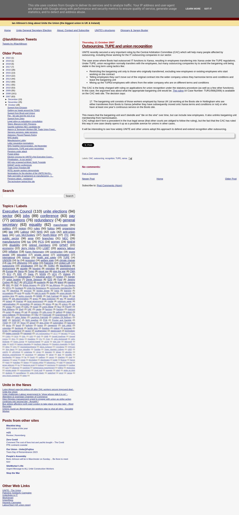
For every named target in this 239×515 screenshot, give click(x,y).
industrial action (43, 277)
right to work (40, 293)
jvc (19, 365)
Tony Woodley (24, 349)
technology (70, 331)
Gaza (30, 274)
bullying (29, 325)
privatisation (27, 265)
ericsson (28, 291)
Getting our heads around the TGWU (23, 110)
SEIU (7, 347)
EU (41, 265)
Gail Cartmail (52, 296)
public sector (10, 238)
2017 (8, 67)
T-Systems (59, 347)
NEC (65, 238)
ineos (56, 291)
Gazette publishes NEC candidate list (23, 127)
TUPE (118, 159)
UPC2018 (16, 352)
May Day (57, 341)
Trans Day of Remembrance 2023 (22, 452)
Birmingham (24, 315)
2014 (8, 75)
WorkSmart (7, 497)
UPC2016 (28, 282)
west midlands (9, 315)
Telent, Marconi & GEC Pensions (21, 124)
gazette (24, 268)
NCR (12, 344)
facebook (19, 328)
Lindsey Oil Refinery (62, 317)
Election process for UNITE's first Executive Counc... (30, 157)
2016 (8, 70)
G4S (38, 336)
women (55, 241)
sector (7, 216)
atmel (51, 355)
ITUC (48, 339)
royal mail (38, 370)
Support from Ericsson (17, 107)
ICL (73, 315)
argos (35, 299)
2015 (8, 72)
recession (30, 260)
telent (60, 282)
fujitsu (51, 228)
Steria (21, 271)
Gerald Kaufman (59, 336)
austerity (41, 282)
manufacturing (11, 241)
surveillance (21, 373)
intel (61, 362)
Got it (208, 8)
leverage (68, 328)
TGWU (51, 265)
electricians (44, 360)
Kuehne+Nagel (34, 341)
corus (15, 360)
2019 (8, 61)
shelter (52, 293)
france (72, 360)
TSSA (5, 323)
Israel (35, 307)
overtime (26, 368)
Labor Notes (20, 317)
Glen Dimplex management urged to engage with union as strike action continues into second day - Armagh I (36, 400)
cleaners (5, 360)
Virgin (38, 352)
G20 (31, 336)
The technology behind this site (21, 181)
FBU (36, 315)
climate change (67, 260)
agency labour (66, 248)
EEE (19, 274)
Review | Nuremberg (15, 435)
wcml (61, 373)
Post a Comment (90, 173)
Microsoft (68, 341)
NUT (16, 282)
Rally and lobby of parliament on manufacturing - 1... (30, 176)
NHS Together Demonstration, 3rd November (27, 146)
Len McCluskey (25, 235)
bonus (18, 357)
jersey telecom (8, 365)
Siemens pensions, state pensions (22, 132)
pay (72, 216)
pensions (17, 220)
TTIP (14, 323)
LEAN (46, 341)
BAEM (71, 241)
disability (14, 245)
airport (33, 323)
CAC (91, 159)
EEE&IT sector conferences (19, 165)
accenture (29, 355)
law (11, 231)
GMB (46, 336)
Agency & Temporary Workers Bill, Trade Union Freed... (31, 129)
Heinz (65, 296)
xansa (124, 159)
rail (25, 312)
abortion (68, 352)
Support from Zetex (15, 118)
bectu (8, 325)
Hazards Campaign (11, 502)
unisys (65, 304)
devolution (33, 360)
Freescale (47, 315)
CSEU (7, 336)
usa (73, 304)
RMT (73, 344)
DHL (24, 336)
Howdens (31, 339)
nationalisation (9, 304)
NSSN (42, 274)
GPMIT (63, 245)
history (26, 362)
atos (59, 355)
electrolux (14, 291)
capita (38, 309)
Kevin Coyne (18, 341)
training (71, 282)
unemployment (67, 268)
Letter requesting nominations (20, 143)
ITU (40, 339)
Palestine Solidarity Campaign (17, 492)
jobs (26, 216)
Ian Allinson (54, 285)
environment (8, 268)
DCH (16, 336)
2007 (8, 96)
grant (7, 362)
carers (51, 357)
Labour (25, 231)
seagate (49, 370)
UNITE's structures (105, 30)
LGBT (46, 248)
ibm (52, 282)
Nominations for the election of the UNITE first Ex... (29, 173)
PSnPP (68, 307)
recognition (110, 159)
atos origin (44, 323)
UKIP (70, 349)
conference (49, 216)
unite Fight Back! (37, 373)
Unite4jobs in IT (10, 495)
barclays (71, 323)
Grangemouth (61, 315)
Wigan (58, 352)
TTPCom (71, 347)
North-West (50, 235)
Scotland (19, 288)
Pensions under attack (17, 151)
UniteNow (28, 352)
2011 (8, 84)
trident (69, 312)
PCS (41, 241)
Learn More (193, 8)
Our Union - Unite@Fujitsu (20, 449)
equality (35, 225)
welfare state (47, 260)
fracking (60, 309)
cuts (52, 231)
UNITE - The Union (11, 490)
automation (58, 323)
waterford (51, 373)
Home (7, 30)
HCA (13, 339)
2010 (8, 87)
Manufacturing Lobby (16, 140)
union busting (14, 279)
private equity (11, 370)
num (7, 368)
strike (35, 263)
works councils (25, 296)
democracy (8, 277)
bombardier (7, 357)
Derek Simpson (34, 279)
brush (32, 357)
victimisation (63, 254)
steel (58, 370)
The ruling (178, 90)
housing (36, 268)
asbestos (41, 355)
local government (35, 301)
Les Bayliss (69, 285)
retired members (39, 245)
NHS (40, 231)
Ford (60, 279)
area (30, 238)
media (50, 301)
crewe (23, 360)
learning (68, 291)
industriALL (51, 362)
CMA (72, 271)
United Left (64, 263)
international (8, 257)
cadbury (42, 357)
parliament (16, 331)
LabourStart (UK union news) (16, 505)
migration (50, 268)
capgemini (52, 325)
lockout (41, 365)
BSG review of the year (17, 428)
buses (40, 325)
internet (69, 362)
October (12, 105)
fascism (48, 309)
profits (28, 293)
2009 (8, 90)
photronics (70, 368)
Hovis (21, 339)
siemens (37, 304)
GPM (43, 285)
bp (25, 357)
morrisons (51, 365)
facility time (32, 328)
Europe (9, 271)
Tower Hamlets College (54, 349)
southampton (41, 331)
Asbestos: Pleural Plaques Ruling (22, 135)
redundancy (43, 220)
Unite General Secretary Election (34, 30)
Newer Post (88, 178)
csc (4, 291)
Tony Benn (9, 349)
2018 (8, 64)
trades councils (13, 333)
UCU (54, 274)
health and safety (46, 257)
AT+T (55, 333)
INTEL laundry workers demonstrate (23, 170)
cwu (9, 263)
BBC (8, 285)
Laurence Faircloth (39, 317)
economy (8, 248)
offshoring (22, 263)
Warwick (48, 352)
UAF (29, 309)
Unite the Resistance (36, 288)
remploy (34, 312)
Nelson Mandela (24, 344)
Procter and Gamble (61, 320)
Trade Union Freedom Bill (18, 168)
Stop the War (13, 473)
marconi (71, 309)
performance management (44, 368)
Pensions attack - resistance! (20, 179)
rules (37, 228)
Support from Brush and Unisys (21, 113)
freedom (45, 328)
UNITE (5, 352)
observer (15, 368)
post (19, 293)
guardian (16, 362)
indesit (57, 328)
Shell (21, 309)
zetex (24, 375)
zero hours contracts (10, 375)
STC (15, 347)
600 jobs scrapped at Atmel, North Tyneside (26, 162)
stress (48, 304)
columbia (6, 328)
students (8, 373)
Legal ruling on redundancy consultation (24, 121)
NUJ (59, 307)
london (59, 277)
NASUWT (16, 320)
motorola (62, 365)
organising (68, 228)
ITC (66, 235)
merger (71, 277)
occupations (7, 293)
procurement (25, 370)
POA (45, 320)
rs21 (8, 432)
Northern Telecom (41, 344)
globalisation (24, 277)
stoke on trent (69, 370)
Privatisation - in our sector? (19, 159)
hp (18, 260)
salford (59, 312)
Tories (31, 271)
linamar (19, 301)
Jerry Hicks (28, 248)
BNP (16, 285)
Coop (18, 307)
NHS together (31, 320)
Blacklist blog (13, 425)
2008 (8, 93)
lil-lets (5, 331)
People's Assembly (60, 344)
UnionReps (7, 500)
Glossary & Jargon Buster (134, 30)
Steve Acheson (46, 347)
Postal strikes (13, 154)
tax (56, 304)
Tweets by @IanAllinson (14, 44)
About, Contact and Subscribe (73, 30)
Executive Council (17, 211)
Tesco (23, 323)
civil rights (67, 325)
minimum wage (64, 301)
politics (6, 228)
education (22, 254)
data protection (49, 299)
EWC (26, 307)
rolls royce (47, 312)
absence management (11, 355)
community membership (61, 288)
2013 (8, 78)
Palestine (48, 263)
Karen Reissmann (34, 252)
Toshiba (37, 349)
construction (56, 252)
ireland (9, 301)
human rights (37, 362)
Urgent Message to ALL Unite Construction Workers (30, 469)
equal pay (43, 271)
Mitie (4, 344)
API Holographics (42, 333)
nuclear (72, 365)
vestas (9, 307)
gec (61, 299)
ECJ (9, 274)
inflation (13, 251)
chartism (61, 357)
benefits (68, 355)
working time (8, 296)
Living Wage (47, 307)
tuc (29, 241)
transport (27, 333)
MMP (4, 320)
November (13, 102)
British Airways (29, 285)
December (13, 99)
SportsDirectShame (28, 347)
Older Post (231, 178)
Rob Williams (8, 309)
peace (17, 312)
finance (64, 360)
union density (66, 293)
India (8, 317)
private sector (41, 254)
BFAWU (64, 333)
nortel (8, 312)
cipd (70, 357)
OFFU (8, 288)
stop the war (59, 271)
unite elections (55, 211)
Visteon (67, 274)
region (22, 228)
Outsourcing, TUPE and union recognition (117, 46)
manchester (60, 224)
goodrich (71, 299)
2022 (8, 58)
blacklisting (65, 265)
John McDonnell (60, 339)
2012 (8, 81)
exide (55, 360)
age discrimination (20, 299)
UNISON (6, 260)
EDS (49, 279)
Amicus (26, 257)
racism (28, 331)
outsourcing (99, 159)
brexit (18, 325)
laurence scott (29, 365)
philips (60, 368)
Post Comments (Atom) (109, 185)
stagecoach (56, 331)
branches (48, 238)
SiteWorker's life (14, 466)
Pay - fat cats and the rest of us (21, 116)
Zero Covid (12, 439)
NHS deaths (12, 137)
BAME (39, 296)
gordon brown (43, 291)
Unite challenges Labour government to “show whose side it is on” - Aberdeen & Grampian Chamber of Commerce (35, 395)
